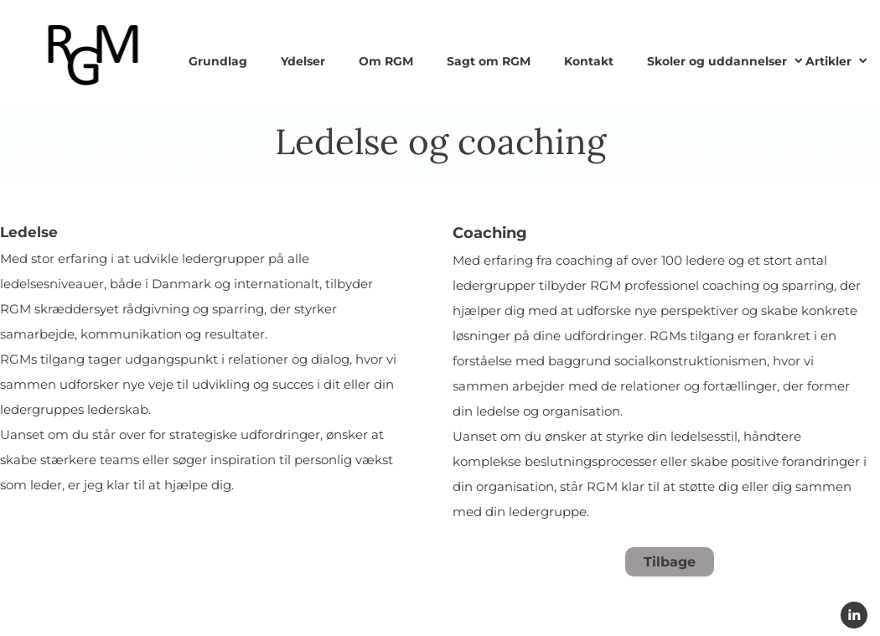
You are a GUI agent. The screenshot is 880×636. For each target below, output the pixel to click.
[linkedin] (854, 615)
